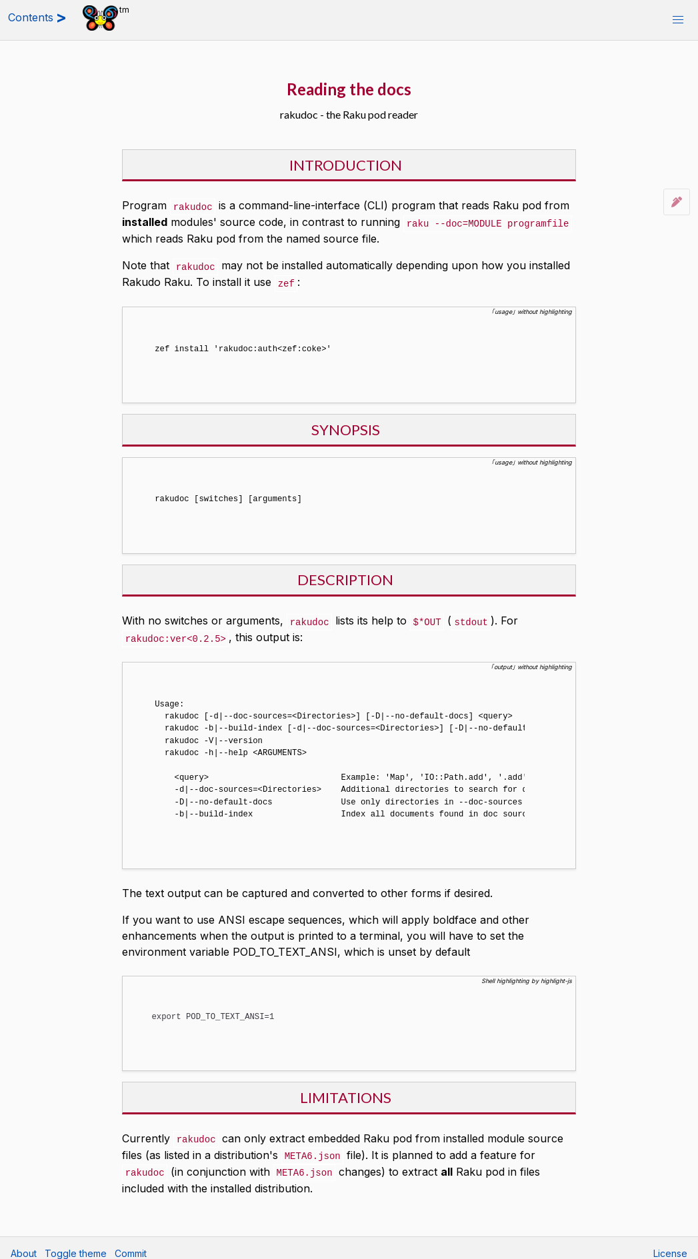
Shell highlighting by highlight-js (526, 972)
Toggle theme (76, 1242)
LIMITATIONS (345, 1088)
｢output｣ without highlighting (531, 660)
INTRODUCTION (345, 165)
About (24, 1242)
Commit (131, 1242)
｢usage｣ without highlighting (531, 309)
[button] (678, 20)
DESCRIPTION (345, 574)
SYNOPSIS (345, 426)
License (670, 1242)
